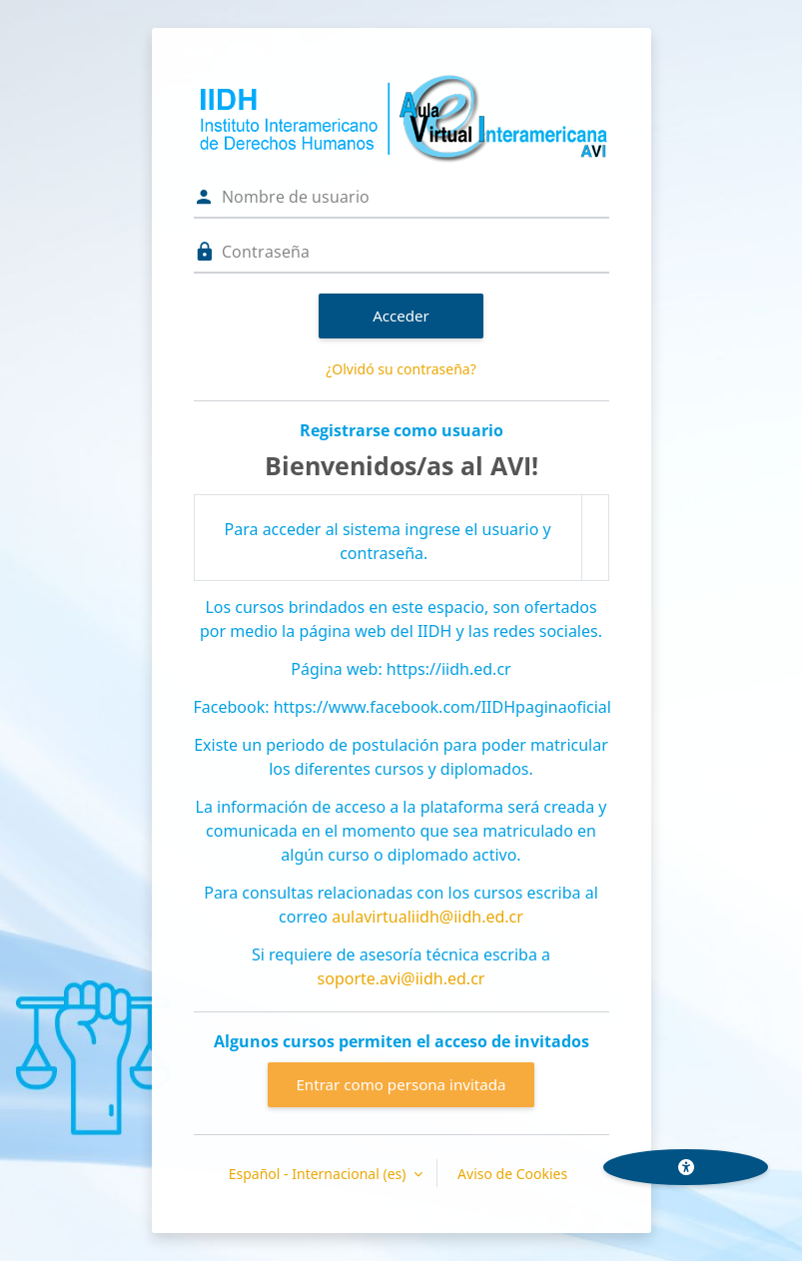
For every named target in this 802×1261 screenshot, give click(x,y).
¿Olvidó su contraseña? (401, 368)
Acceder (401, 315)
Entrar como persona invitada (400, 1084)
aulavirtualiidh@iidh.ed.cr (427, 917)
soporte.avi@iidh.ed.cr (401, 978)
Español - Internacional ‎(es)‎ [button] (319, 1173)
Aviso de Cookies (512, 1173)
